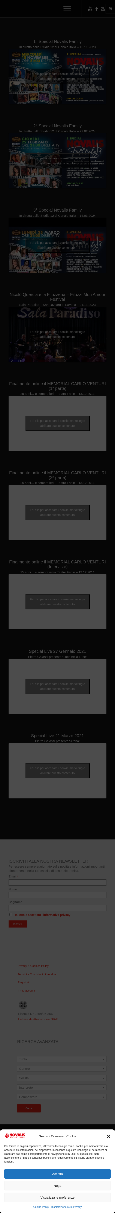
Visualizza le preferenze (57, 1197)
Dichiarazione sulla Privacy (66, 1206)
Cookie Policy (41, 1206)
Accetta (57, 1174)
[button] (108, 1136)
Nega (57, 1185)
